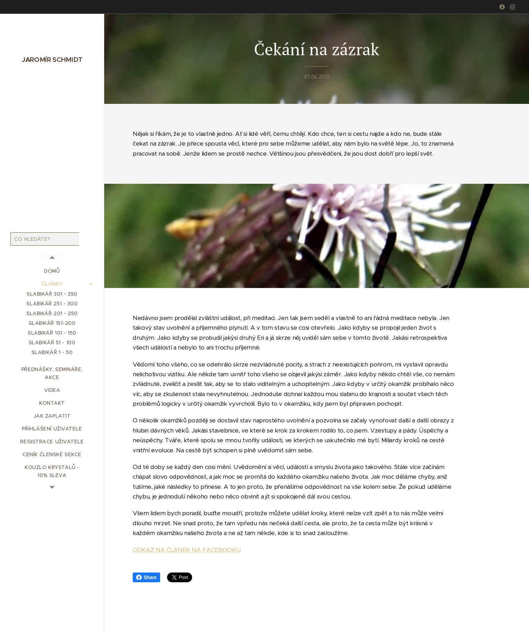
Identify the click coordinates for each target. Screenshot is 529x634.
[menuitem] (52, 271)
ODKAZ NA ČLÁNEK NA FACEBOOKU (187, 549)
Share (146, 577)
